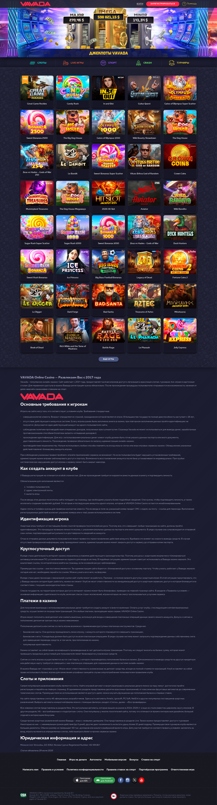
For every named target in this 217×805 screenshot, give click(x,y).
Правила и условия (52, 770)
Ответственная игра (182, 770)
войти (139, 4)
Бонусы (133, 760)
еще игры (108, 359)
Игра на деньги (78, 760)
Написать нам (30, 770)
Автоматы (96, 760)
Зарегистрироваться (162, 4)
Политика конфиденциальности (85, 770)
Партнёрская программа (153, 770)
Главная (61, 760)
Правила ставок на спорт (121, 770)
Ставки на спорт (150, 760)
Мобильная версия (115, 760)
